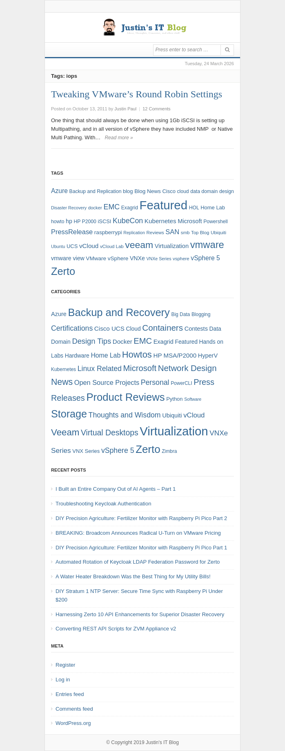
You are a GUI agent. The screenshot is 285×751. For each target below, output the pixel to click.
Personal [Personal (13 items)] (155, 382)
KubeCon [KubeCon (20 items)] (128, 221)
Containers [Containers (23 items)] (162, 327)
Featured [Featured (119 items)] (163, 205)
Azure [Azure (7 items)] (59, 314)
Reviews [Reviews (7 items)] (155, 232)
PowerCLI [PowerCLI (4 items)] (181, 383)
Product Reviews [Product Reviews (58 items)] (125, 397)
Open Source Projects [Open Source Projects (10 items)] (106, 382)
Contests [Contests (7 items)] (196, 328)
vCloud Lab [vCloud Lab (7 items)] (112, 246)
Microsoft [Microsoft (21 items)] (139, 368)
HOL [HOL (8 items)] (194, 208)
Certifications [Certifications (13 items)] (72, 328)
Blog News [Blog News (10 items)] (147, 191)
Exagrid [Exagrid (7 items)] (164, 341)
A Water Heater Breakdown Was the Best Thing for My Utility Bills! (133, 576)
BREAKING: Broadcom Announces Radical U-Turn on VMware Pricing (138, 533)
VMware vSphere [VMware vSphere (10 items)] (107, 258)
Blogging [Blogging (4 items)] (200, 314)
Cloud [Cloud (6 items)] (133, 328)
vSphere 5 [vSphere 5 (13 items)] (117, 450)
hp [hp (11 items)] (69, 221)
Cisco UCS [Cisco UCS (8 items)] (109, 328)
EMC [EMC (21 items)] (143, 340)
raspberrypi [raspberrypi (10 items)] (108, 232)
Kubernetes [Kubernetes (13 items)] (160, 220)
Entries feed (70, 694)
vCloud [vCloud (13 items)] (88, 245)
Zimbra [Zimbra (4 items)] (169, 451)
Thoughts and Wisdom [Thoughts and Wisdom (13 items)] (125, 415)
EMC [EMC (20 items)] (112, 207)
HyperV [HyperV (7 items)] (208, 355)
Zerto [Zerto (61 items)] (148, 449)
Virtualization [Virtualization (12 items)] (172, 246)
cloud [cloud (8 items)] (183, 191)
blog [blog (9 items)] (128, 191)
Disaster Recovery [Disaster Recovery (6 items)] (69, 207)
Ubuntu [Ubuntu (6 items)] (58, 246)
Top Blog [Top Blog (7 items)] (200, 232)
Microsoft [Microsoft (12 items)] (190, 221)
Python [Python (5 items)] (174, 399)
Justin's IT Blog (162, 742)
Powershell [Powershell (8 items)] (215, 221)
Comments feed (74, 709)
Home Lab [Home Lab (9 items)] (212, 207)
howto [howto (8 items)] (57, 221)
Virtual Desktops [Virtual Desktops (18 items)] (109, 432)
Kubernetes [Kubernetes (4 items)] (63, 369)
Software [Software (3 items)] (192, 399)
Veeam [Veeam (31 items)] (65, 432)
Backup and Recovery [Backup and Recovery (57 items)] (119, 312)
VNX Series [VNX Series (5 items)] (86, 451)
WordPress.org (73, 723)
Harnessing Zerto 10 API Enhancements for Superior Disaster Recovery (140, 614)
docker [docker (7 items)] (95, 207)
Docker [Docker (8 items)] (122, 341)
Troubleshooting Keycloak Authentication (103, 504)
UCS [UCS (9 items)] (72, 246)
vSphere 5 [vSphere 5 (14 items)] (205, 258)
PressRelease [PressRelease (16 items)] (72, 231)
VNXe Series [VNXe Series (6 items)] (158, 258)
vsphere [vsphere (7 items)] (181, 258)
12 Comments (156, 108)
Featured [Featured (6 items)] (186, 341)
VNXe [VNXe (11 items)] (137, 258)
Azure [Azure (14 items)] (59, 190)
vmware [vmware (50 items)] (207, 244)
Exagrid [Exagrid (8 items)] (129, 208)
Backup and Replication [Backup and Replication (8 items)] (95, 191)
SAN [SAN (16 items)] (172, 231)
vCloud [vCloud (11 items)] (194, 415)
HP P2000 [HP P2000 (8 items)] (84, 221)
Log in (63, 679)
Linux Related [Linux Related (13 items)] (100, 369)
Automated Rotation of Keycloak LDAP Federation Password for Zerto (138, 562)
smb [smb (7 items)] (185, 232)
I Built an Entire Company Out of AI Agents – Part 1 (116, 489)
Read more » (119, 138)
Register (65, 665)
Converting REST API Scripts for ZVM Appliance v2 (116, 629)
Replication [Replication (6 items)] (134, 232)
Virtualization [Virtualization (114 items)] (174, 431)
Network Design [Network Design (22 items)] (187, 368)
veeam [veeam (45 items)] (139, 244)
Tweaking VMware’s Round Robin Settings (136, 94)
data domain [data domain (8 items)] (204, 191)
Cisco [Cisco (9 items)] (169, 191)
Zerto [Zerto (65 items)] (63, 271)
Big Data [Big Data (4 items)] (180, 314)
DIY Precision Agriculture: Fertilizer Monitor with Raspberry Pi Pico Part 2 (141, 518)
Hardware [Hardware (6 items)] (77, 355)
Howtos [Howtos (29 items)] (137, 354)
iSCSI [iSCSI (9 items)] (104, 221)
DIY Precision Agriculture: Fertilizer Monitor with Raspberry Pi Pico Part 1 (141, 548)
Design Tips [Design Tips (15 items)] (91, 341)
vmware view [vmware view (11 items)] (68, 258)
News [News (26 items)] (62, 382)
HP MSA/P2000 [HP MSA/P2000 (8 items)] (174, 355)
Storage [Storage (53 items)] (69, 413)
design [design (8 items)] (226, 191)
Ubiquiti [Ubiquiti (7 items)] (218, 232)
